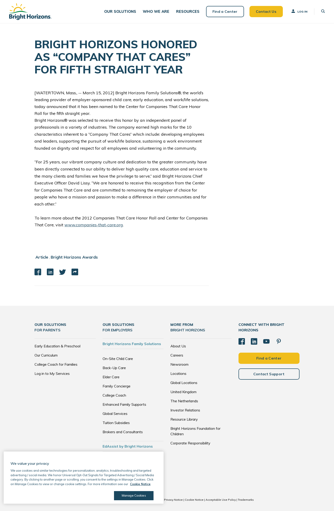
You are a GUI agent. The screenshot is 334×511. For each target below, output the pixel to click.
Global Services (115, 413)
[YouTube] (266, 341)
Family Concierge (116, 386)
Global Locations (183, 382)
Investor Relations (185, 410)
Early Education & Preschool (57, 345)
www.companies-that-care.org (93, 224)
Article (41, 257)
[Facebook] (242, 341)
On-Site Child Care (118, 358)
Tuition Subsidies (116, 422)
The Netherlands (184, 400)
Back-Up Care (114, 367)
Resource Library (184, 419)
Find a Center (224, 11)
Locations (178, 373)
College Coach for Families (55, 364)
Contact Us (266, 11)
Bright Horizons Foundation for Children (195, 431)
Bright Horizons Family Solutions (132, 343)
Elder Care (111, 376)
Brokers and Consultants (123, 431)
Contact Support (269, 373)
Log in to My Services (52, 373)
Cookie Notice (194, 499)
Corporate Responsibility (190, 443)
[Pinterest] (279, 341)
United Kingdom (183, 391)
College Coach (114, 395)
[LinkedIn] (254, 341)
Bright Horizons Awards (74, 257)
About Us (178, 345)
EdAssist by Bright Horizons (128, 446)
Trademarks (246, 499)
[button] (121, 11)
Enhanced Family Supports (124, 404)
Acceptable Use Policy (221, 499)
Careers (176, 355)
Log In (299, 11)
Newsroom (179, 364)
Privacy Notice (173, 499)
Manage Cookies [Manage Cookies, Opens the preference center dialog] (134, 495)
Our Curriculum (46, 355)
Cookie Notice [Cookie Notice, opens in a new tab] (140, 484)
